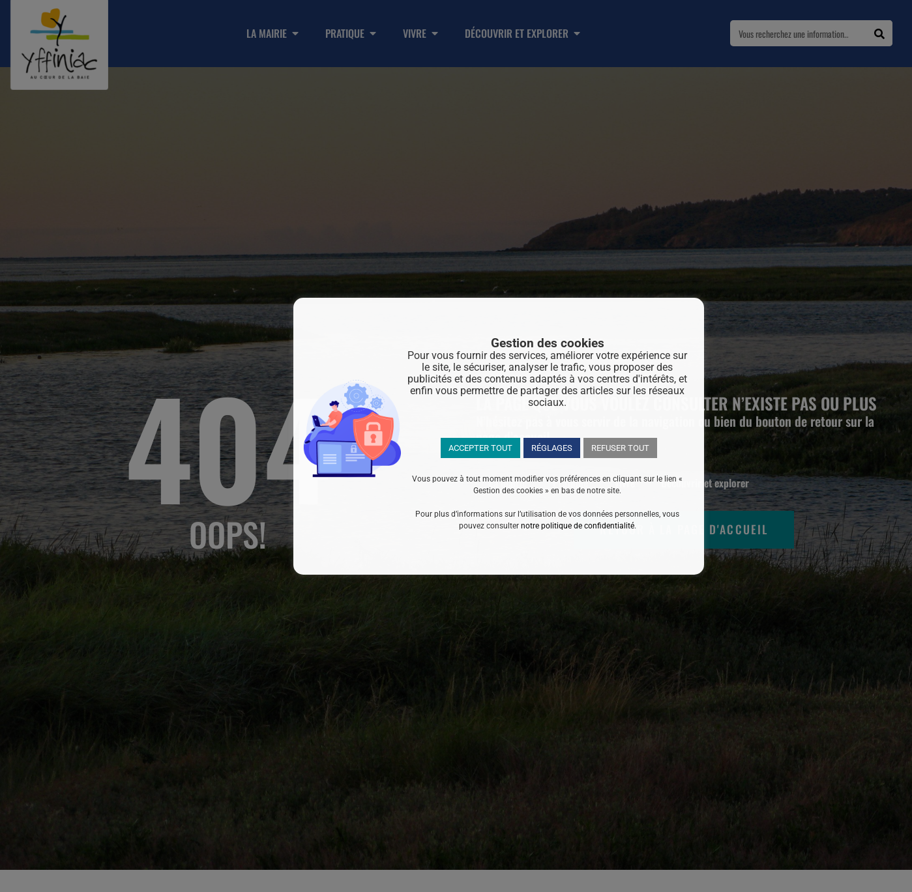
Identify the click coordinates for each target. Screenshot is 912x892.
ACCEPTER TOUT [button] (480, 448)
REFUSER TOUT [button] (620, 448)
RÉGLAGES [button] (551, 448)
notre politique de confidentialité (577, 525)
